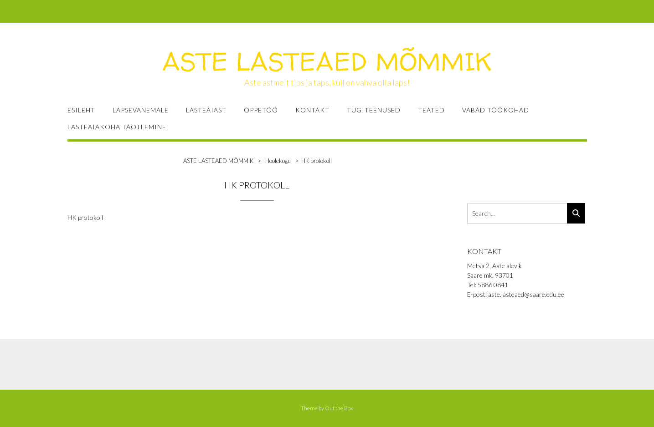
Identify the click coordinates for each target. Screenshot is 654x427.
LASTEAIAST (206, 110)
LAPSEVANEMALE (141, 110)
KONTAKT (312, 110)
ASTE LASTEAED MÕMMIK (327, 61)
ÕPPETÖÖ (261, 110)
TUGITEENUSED (374, 110)
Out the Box (339, 408)
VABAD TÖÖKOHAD (495, 110)
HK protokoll (85, 217)
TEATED (431, 110)
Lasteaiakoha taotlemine (116, 127)
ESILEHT (81, 110)
